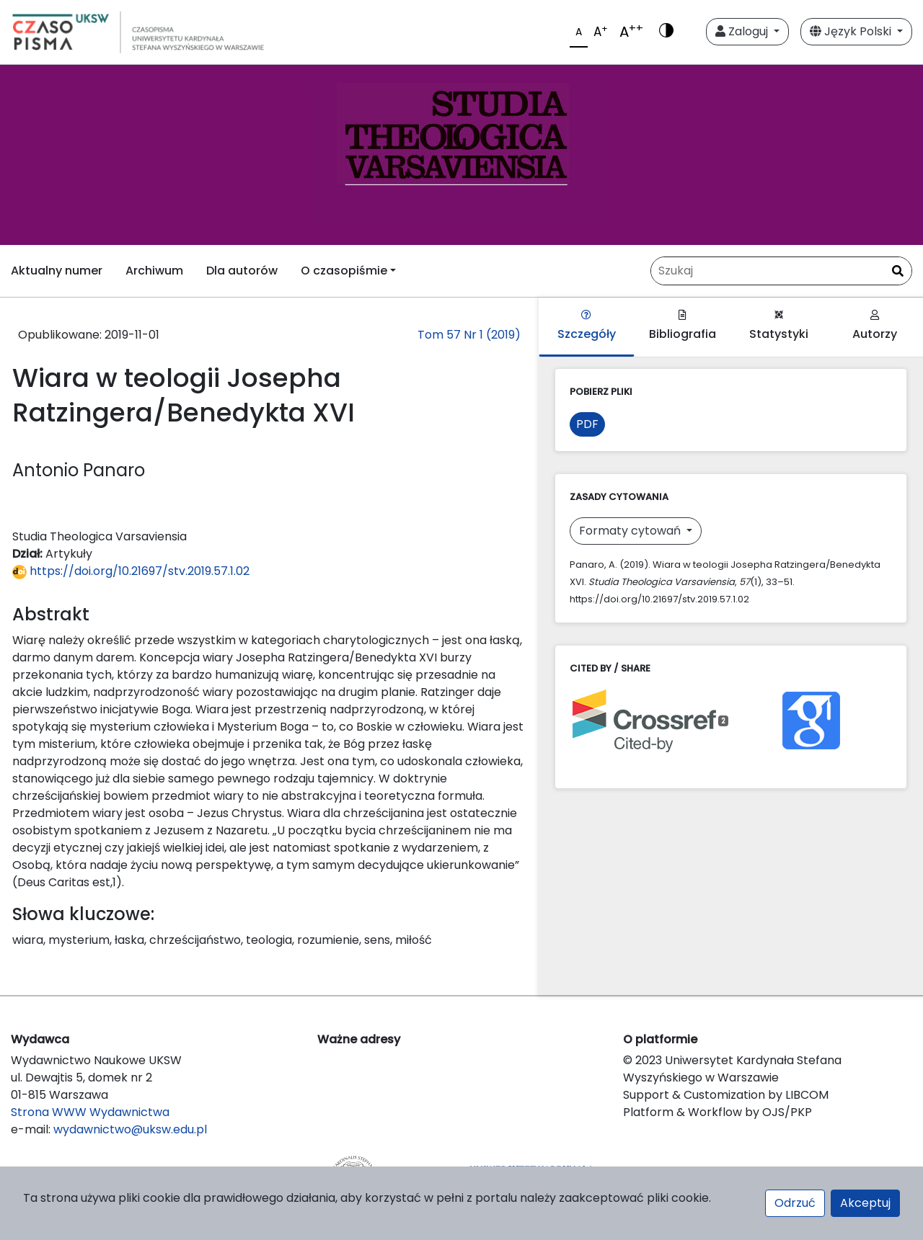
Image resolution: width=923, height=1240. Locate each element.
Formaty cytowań (631, 530)
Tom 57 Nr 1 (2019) (469, 334)
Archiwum (154, 270)
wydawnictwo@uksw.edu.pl (130, 1129)
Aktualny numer (56, 270)
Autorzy (874, 326)
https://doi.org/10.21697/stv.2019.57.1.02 (130, 571)
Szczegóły (586, 326)
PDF (587, 424)
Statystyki (778, 326)
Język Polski (852, 31)
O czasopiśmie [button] (344, 270)
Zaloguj (743, 31)
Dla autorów (242, 270)
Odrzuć (795, 1203)
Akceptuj (865, 1203)
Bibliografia (682, 326)
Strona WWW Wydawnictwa (90, 1112)
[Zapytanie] (781, 271)
